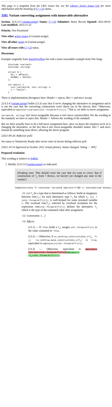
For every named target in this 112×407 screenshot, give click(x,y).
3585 (4, 15)
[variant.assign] (30, 21)
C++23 (40, 8)
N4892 (34, 164)
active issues (21, 36)
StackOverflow (37, 59)
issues (21, 41)
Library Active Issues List (85, 5)
